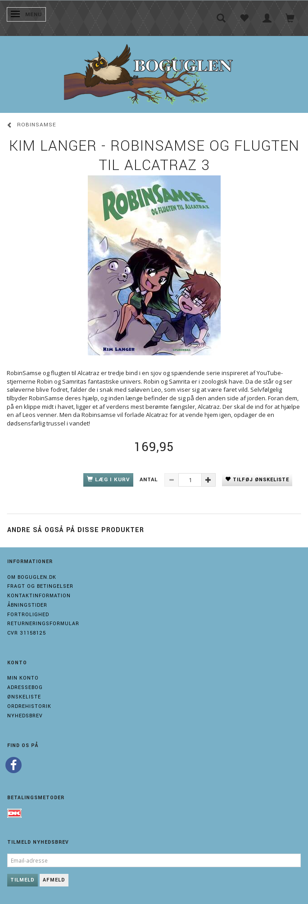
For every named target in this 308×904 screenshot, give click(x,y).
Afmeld (54, 880)
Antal (150, 479)
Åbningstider (27, 605)
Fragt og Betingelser (40, 586)
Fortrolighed (28, 614)
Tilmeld (22, 880)
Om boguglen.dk (31, 577)
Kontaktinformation (39, 595)
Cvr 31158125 (26, 633)
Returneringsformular (43, 623)
